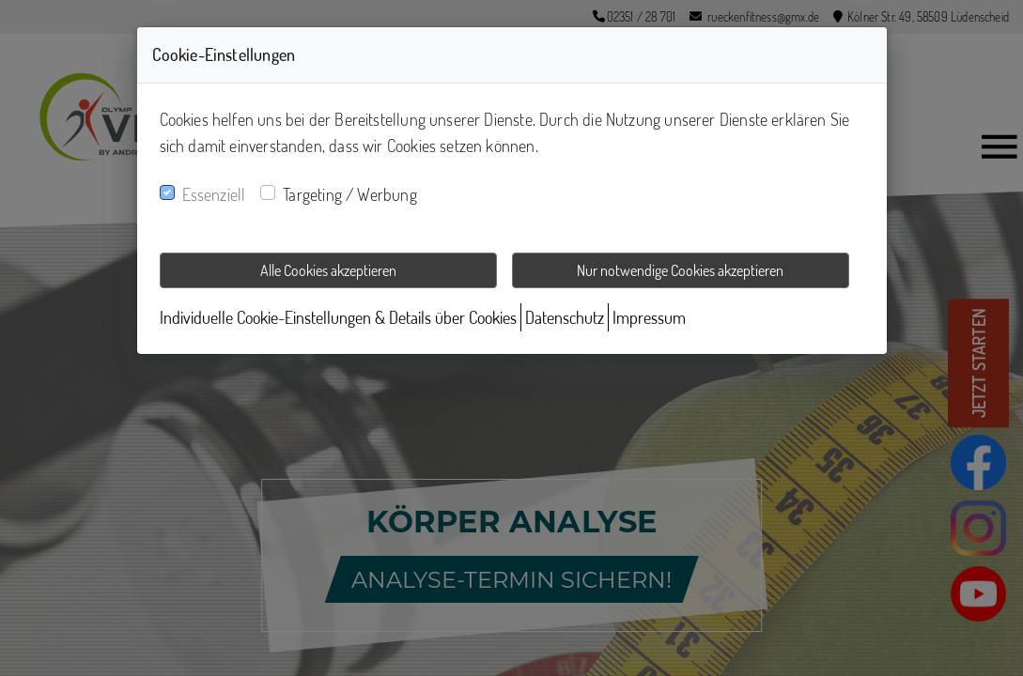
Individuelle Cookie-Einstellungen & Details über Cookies (338, 317)
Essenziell (214, 194)
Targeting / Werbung (349, 194)
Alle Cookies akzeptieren (328, 270)
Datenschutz (564, 317)
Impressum (649, 317)
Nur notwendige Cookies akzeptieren (680, 270)
